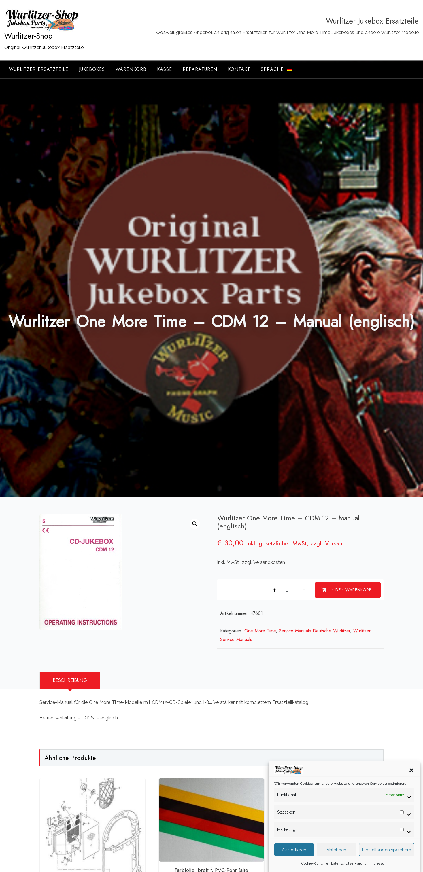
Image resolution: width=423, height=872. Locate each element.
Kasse (164, 69)
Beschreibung (70, 680)
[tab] (69, 680)
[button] (411, 780)
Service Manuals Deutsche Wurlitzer (314, 631)
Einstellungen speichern (386, 860)
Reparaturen (200, 69)
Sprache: (276, 69)
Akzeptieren (294, 860)
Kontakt (239, 69)
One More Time (260, 631)
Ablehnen (336, 860)
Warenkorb (131, 69)
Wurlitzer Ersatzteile (38, 69)
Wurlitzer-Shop (28, 36)
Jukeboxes (92, 69)
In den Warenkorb (346, 590)
